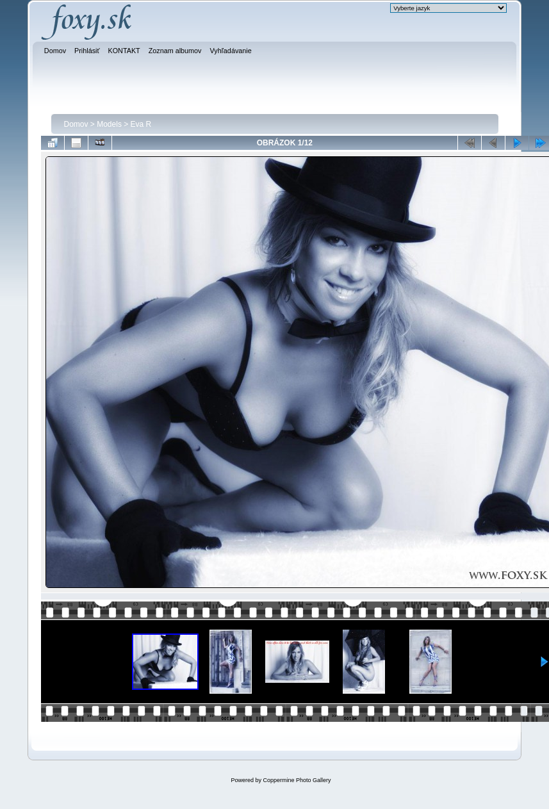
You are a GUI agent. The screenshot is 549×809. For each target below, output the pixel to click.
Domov (76, 124)
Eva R (141, 124)
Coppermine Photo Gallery (297, 780)
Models (109, 124)
